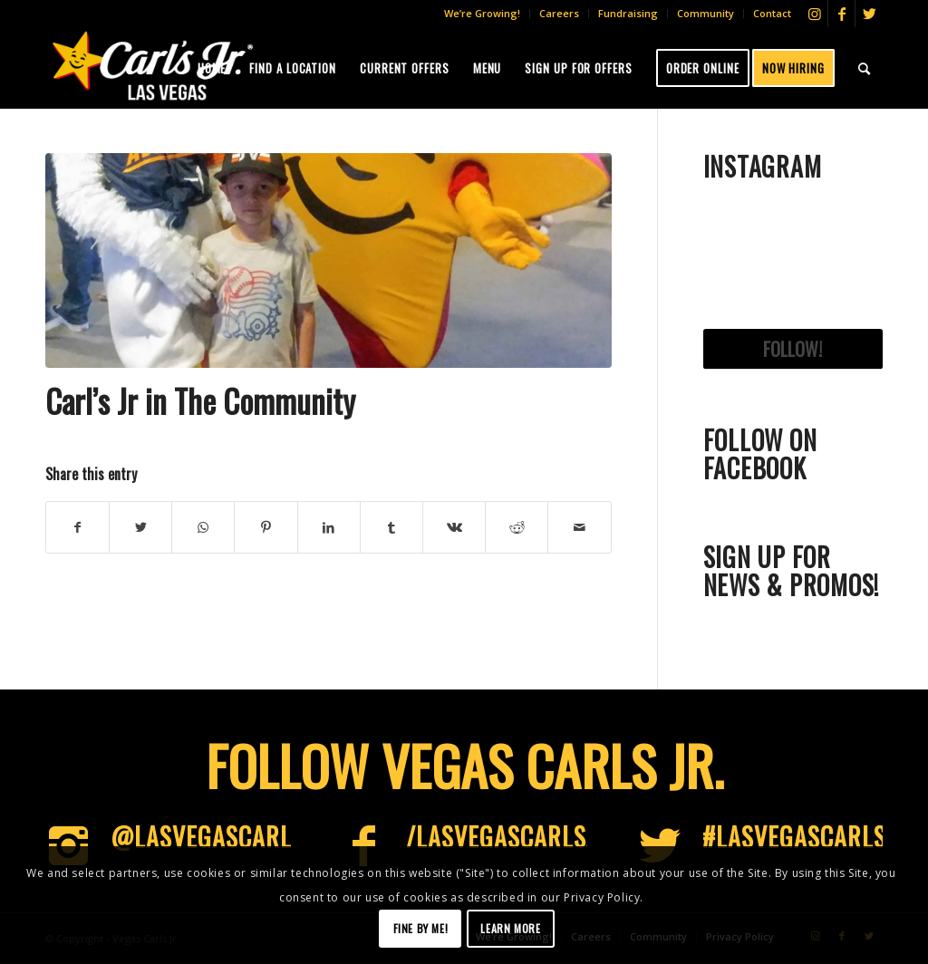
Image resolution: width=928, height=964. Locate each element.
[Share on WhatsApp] (203, 527)
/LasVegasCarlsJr (508, 836)
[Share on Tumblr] (391, 527)
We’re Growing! (482, 13)
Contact (772, 13)
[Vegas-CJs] (152, 65)
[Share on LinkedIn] (329, 527)
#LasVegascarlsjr (806, 836)
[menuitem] (482, 13)
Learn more (510, 928)
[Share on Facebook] (77, 527)
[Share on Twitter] (140, 527)
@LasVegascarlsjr (219, 836)
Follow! (792, 348)
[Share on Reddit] (516, 527)
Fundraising (628, 13)
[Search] (864, 68)
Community (705, 13)
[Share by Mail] (579, 527)
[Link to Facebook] (841, 13)
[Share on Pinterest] (265, 527)
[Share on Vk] (454, 527)
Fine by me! (421, 928)
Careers (559, 13)
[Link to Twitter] (869, 13)
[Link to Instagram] (814, 13)
